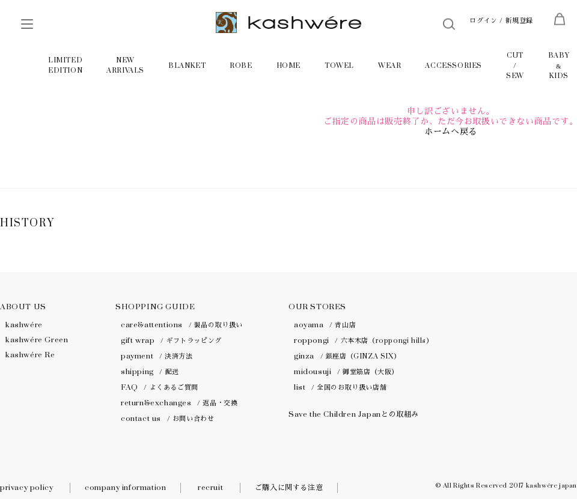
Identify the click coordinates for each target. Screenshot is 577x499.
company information (125, 487)
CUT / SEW (515, 65)
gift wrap (171, 340)
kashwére (24, 325)
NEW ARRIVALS (125, 65)
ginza (347, 356)
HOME (288, 65)
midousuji (346, 372)
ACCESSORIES (453, 65)
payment (156, 356)
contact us (167, 418)
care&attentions (182, 325)
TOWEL (339, 65)
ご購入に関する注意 (289, 487)
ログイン (483, 20)
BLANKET (187, 65)
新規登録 (519, 20)
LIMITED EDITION (65, 65)
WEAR (389, 65)
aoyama (325, 325)
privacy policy (26, 487)
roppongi (363, 340)
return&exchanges (179, 403)
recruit (210, 487)
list (340, 387)
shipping (150, 372)
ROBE (241, 65)
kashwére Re (30, 355)
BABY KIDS (558, 65)
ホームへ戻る (450, 132)
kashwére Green (36, 340)
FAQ (159, 387)
